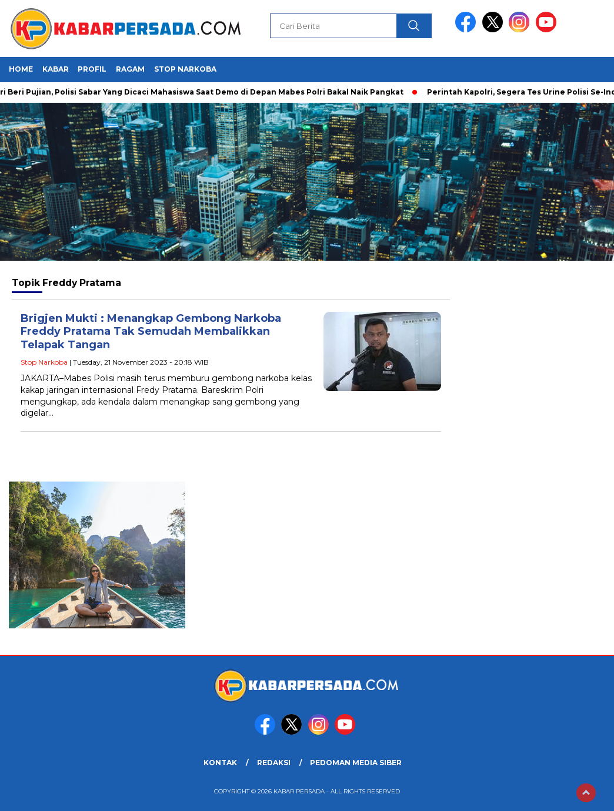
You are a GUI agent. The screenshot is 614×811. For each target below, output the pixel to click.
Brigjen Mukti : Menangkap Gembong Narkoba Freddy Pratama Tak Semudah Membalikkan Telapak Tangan (151, 331)
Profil (92, 69)
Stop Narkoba (185, 69)
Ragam (130, 69)
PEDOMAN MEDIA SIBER (356, 762)
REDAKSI (274, 762)
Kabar (55, 69)
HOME (21, 69)
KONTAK (220, 762)
